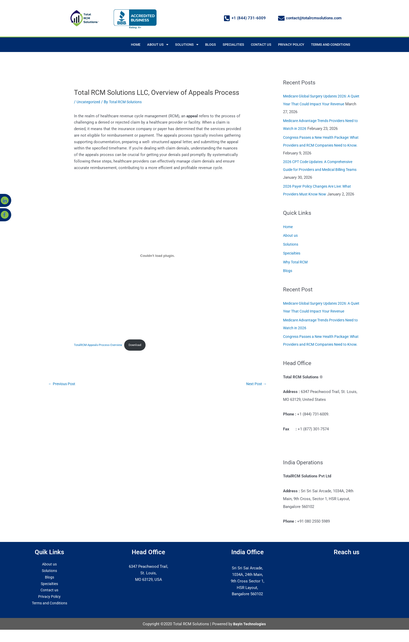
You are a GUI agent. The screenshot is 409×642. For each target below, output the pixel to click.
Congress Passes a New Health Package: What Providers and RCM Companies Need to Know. (320, 145)
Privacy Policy (49, 604)
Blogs (288, 270)
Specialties (292, 253)
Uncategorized (89, 102)
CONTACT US (261, 45)
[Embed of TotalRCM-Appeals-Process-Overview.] (157, 255)
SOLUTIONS (186, 44)
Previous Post (63, 384)
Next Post (256, 384)
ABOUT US (157, 44)
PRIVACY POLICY (291, 45)
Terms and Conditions (49, 611)
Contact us (49, 597)
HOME (135, 45)
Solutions (291, 244)
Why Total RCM (296, 262)
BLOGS (210, 45)
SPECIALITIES (233, 45)
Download (139, 345)
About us (291, 235)
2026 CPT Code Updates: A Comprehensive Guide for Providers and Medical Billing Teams (320, 169)
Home (288, 226)
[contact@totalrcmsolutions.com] (281, 18)
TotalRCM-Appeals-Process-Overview (99, 345)
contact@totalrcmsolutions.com (314, 18)
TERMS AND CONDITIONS (330, 45)
